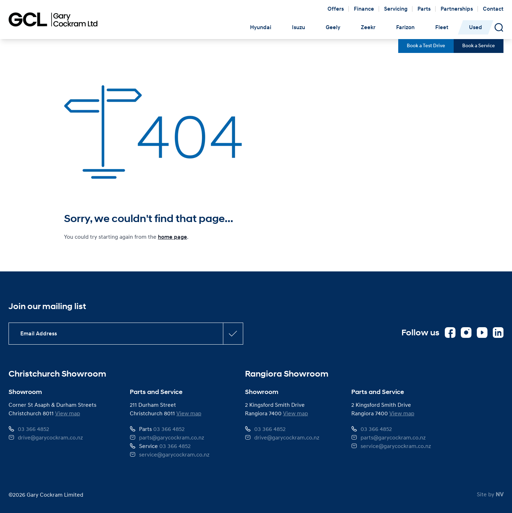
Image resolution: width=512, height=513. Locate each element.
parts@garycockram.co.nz (171, 437)
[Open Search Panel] (499, 27)
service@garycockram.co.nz (174, 454)
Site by (490, 494)
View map (67, 413)
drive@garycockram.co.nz (50, 437)
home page (172, 237)
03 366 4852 (33, 428)
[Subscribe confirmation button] (233, 333)
